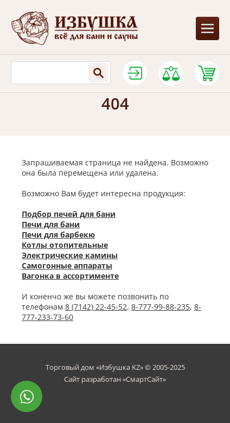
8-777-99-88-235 (160, 307)
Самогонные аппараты (67, 265)
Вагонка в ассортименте (70, 276)
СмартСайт (144, 379)
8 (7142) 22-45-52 (96, 307)
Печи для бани (51, 224)
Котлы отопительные (65, 245)
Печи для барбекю (58, 234)
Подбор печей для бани (69, 214)
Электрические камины (70, 255)
